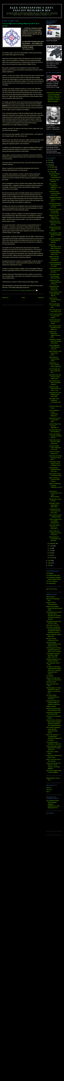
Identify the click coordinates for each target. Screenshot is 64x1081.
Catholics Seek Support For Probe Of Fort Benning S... (55, 270)
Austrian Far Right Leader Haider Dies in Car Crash (55, 447)
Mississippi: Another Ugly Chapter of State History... (54, 505)
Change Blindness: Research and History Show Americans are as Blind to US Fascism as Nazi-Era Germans (54, 615)
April (50, 555)
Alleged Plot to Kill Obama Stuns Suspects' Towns (54, 217)
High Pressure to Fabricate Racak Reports (54, 359)
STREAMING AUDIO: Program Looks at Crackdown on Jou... (55, 463)
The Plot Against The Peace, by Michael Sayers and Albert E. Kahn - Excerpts (53, 649)
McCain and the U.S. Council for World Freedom (54, 479)
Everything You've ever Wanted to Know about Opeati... (55, 394)
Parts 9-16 (49, 789)
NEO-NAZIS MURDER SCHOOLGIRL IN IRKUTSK (55, 240)
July (50, 548)
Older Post (41, 297)
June (50, 550)
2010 (49, 160)
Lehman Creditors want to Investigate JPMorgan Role (55, 521)
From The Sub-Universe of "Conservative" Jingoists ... (55, 315)
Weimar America (50, 596)
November (52, 169)
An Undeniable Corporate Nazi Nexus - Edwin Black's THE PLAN (53, 655)
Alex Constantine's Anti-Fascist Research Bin (32, 9)
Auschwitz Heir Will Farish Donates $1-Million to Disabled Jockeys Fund (53, 702)
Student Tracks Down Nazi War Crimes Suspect (54, 321)
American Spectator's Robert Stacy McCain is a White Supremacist (53, 747)
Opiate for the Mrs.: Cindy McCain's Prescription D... (54, 258)
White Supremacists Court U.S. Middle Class (54, 305)
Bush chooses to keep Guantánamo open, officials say (55, 327)
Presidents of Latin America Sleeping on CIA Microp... (55, 282)
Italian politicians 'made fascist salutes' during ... (55, 353)
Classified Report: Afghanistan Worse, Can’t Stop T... (55, 469)
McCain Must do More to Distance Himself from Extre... (55, 205)
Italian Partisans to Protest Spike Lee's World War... (55, 538)
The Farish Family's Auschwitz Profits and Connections (52, 697)
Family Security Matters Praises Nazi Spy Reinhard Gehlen (54, 608)
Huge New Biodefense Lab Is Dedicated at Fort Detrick (55, 264)
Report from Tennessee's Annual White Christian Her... (55, 246)
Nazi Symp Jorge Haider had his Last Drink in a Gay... (55, 388)
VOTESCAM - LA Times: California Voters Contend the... (55, 364)
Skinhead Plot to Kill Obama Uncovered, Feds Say (55, 223)
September (52, 543)
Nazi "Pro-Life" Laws (51, 589)
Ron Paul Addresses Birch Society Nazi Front (54, 370)
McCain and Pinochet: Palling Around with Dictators (55, 228)
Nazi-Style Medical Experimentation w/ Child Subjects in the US (53, 644)
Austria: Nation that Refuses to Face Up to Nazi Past (55, 532)
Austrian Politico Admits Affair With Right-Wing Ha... (55, 293)
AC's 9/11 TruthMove (51, 581)
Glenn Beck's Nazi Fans (52, 625)
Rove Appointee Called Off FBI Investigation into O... (55, 234)
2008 (49, 165)
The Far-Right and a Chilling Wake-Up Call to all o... (54, 347)
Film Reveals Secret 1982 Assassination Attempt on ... (55, 382)
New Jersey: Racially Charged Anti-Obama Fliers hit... (55, 435)
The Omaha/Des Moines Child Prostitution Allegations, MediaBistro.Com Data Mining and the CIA (53, 804)
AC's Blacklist (49, 573)
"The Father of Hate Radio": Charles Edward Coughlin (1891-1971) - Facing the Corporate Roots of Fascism (53, 670)
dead (3, 123)
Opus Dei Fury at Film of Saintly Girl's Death (55, 419)
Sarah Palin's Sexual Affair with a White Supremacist (54, 441)
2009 (49, 162)
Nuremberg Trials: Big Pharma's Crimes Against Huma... (55, 376)
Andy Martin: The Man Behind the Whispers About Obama (55, 341)
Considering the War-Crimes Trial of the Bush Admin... (54, 511)
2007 (49, 560)
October (51, 172)
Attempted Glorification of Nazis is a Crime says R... (55, 199)
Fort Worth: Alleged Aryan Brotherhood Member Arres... (55, 252)
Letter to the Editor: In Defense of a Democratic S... (55, 526)
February (52, 557)
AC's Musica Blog (50, 583)
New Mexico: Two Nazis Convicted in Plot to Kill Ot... (55, 457)
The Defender (49, 676)
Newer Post (5, 297)
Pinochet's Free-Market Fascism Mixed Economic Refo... (55, 211)
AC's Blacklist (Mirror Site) (53, 575)
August (51, 545)
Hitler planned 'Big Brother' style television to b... (54, 288)
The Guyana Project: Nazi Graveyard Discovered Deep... (55, 276)
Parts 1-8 (48, 787)
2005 (49, 565)
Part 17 (48, 791)
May (50, 553)
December (52, 167)
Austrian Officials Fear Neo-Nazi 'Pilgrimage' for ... (55, 425)
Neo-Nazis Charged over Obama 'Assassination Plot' (55, 175)
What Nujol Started (51, 682)
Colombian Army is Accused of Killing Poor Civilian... (54, 193)
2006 (49, 563)
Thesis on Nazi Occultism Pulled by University (55, 299)
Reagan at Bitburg (51, 706)
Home (23, 297)
